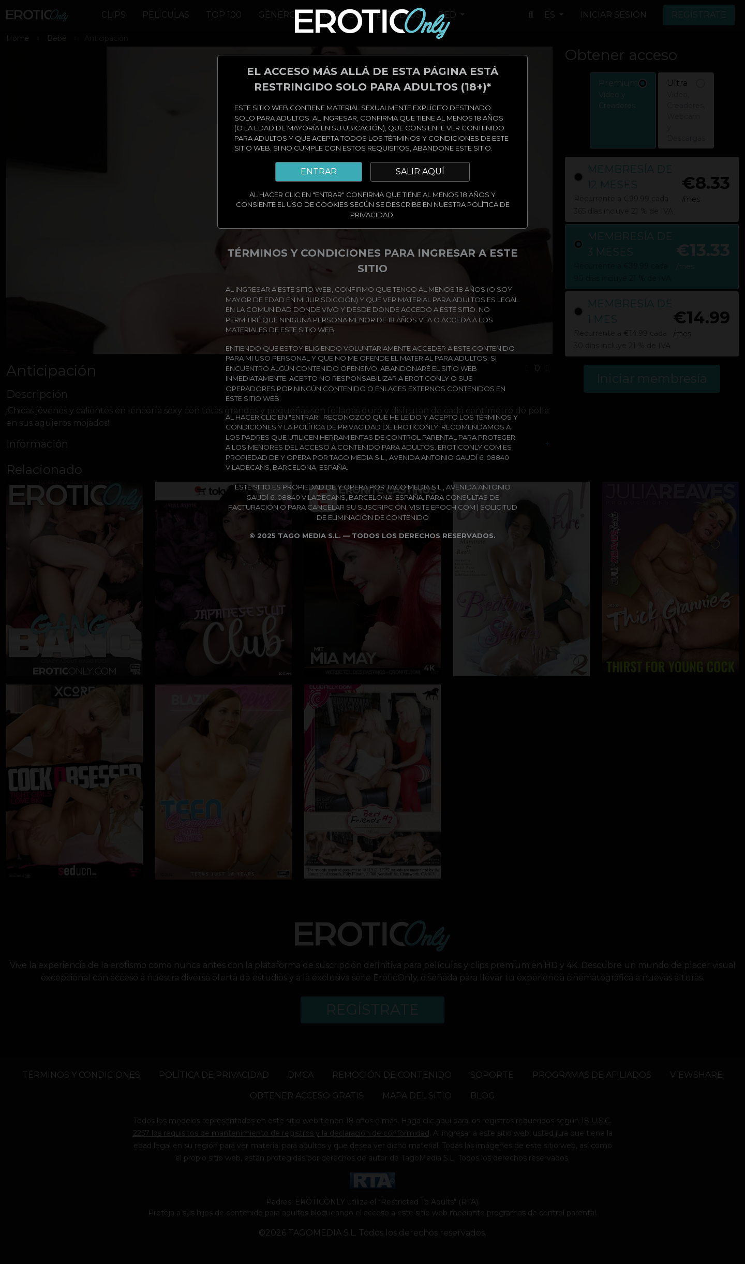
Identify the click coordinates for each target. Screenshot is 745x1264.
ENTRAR (319, 171)
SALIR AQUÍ (420, 171)
